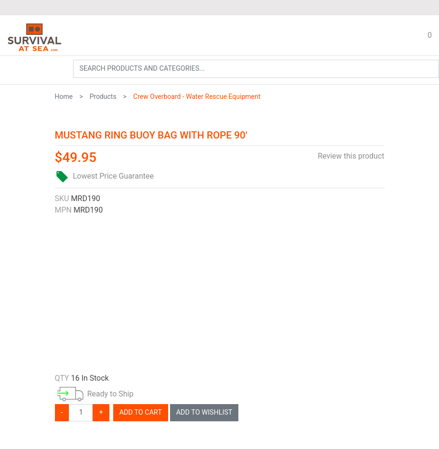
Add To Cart (140, 412)
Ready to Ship (110, 393)
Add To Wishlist (204, 412)
